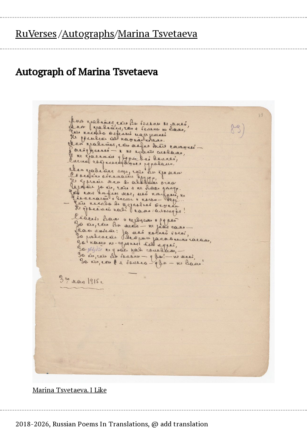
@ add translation (179, 423)
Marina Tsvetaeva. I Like (69, 389)
